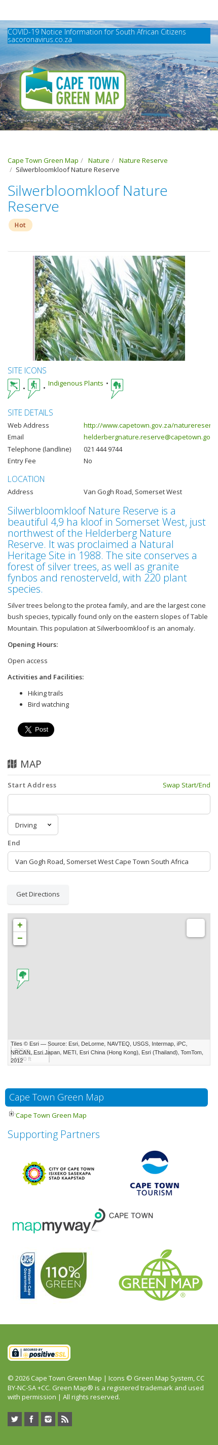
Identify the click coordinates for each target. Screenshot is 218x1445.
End (14, 842)
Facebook (31, 1419)
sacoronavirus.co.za (40, 39)
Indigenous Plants (75, 383)
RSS (65, 1419)
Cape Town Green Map (51, 1115)
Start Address (32, 784)
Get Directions (38, 894)
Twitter (15, 1419)
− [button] (20, 939)
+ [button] (20, 925)
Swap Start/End (186, 784)
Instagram (48, 1419)
